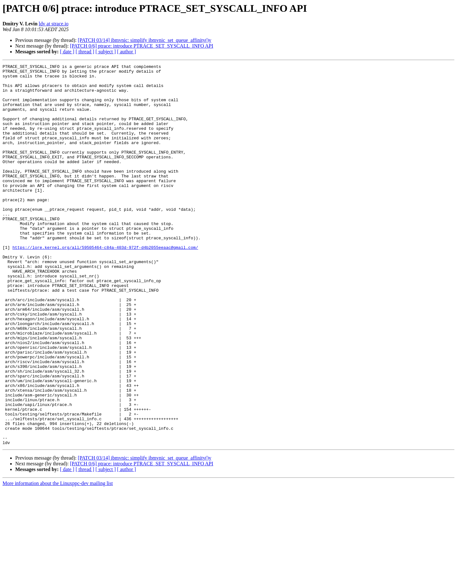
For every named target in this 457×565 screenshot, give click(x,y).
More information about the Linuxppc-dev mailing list (58, 559)
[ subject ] (106, 51)
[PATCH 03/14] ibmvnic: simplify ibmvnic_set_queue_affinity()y (144, 40)
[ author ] (126, 51)
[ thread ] (85, 51)
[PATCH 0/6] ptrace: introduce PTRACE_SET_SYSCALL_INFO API (141, 46)
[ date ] (67, 51)
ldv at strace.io (54, 23)
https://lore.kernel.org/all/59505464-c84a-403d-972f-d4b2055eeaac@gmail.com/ (105, 284)
